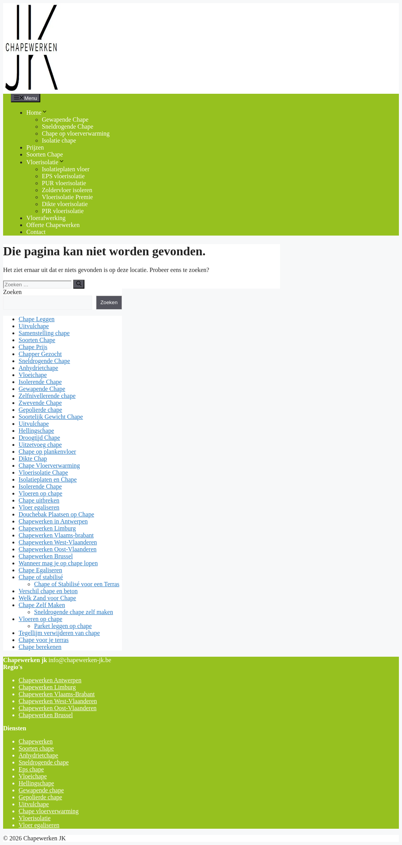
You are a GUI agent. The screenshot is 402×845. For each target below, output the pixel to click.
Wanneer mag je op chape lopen (58, 563)
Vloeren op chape (40, 493)
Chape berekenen (40, 647)
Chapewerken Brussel (46, 556)
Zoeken (12, 292)
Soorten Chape (44, 154)
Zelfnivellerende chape (47, 395)
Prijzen (35, 147)
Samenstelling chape (44, 333)
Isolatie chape (59, 140)
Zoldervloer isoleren (67, 190)
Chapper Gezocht (40, 354)
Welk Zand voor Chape (47, 598)
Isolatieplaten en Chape (48, 479)
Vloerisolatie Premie (67, 197)
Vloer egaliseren (39, 507)
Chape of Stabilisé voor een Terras (76, 584)
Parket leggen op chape (63, 626)
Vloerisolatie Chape (43, 472)
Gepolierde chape (40, 409)
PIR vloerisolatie (63, 211)
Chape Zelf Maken (42, 605)
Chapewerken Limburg (47, 528)
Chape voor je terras (44, 640)
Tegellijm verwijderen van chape (59, 633)
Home (37, 112)
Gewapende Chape (65, 119)
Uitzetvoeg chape (40, 444)
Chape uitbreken (39, 500)
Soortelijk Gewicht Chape (51, 416)
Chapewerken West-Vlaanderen (58, 542)
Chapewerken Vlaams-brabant (56, 535)
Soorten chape (36, 748)
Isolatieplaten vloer (65, 169)
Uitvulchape (34, 326)
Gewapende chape (41, 790)
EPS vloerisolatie (63, 176)
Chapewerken (36, 741)
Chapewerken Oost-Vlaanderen (57, 549)
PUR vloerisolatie (64, 183)
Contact (36, 232)
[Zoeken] (78, 284)
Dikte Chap (33, 458)
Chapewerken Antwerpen (50, 680)
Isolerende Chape (40, 382)
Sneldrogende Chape (67, 126)
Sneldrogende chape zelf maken (73, 612)
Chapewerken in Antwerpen (53, 521)
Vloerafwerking (45, 218)
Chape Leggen (37, 319)
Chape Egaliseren (40, 570)
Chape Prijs (33, 347)
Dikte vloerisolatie (65, 204)
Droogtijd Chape (39, 437)
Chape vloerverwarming (49, 811)
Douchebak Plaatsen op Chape (56, 514)
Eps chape (31, 769)
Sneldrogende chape (44, 762)
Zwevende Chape (40, 402)
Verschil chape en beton (48, 591)
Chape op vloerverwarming (76, 133)
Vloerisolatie (45, 162)
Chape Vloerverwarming (49, 465)
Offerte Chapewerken (53, 225)
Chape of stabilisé (41, 577)
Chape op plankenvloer (47, 451)
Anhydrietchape (38, 368)
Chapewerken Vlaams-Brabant (57, 694)
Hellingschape (36, 430)
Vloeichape (33, 375)
